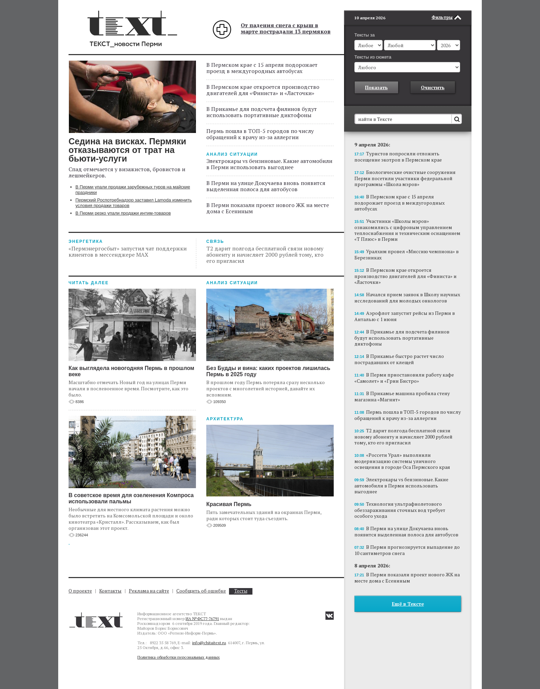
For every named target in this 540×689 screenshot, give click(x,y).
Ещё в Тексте (408, 593)
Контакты (110, 590)
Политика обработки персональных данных (178, 657)
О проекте (80, 590)
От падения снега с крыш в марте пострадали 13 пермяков (286, 28)
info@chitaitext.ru (209, 642)
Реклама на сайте (149, 590)
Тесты (240, 591)
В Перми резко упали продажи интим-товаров (123, 213)
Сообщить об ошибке (201, 590)
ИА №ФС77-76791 (202, 618)
